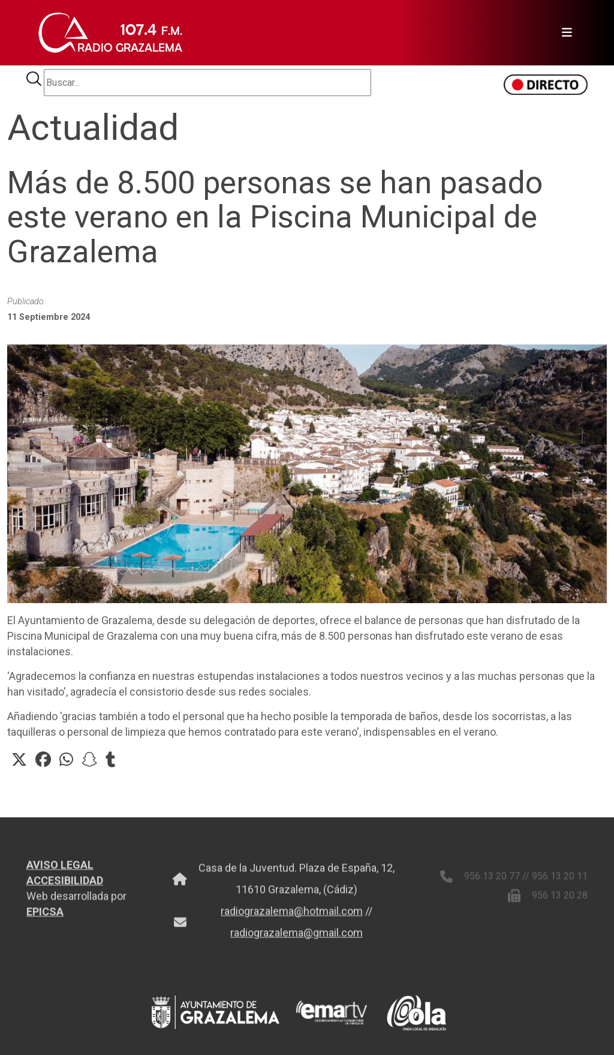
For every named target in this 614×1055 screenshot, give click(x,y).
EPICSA (45, 916)
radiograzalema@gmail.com (296, 937)
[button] (19, 760)
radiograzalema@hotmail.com (292, 915)
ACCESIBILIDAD (64, 885)
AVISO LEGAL (60, 869)
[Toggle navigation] (563, 33)
